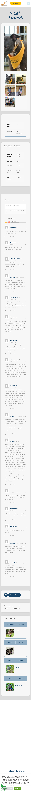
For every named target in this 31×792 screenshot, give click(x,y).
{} (23, 210)
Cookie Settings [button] (7, 788)
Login (24, 200)
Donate (16, 3)
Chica (17, 630)
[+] (6, 212)
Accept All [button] (17, 788)
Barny (17, 667)
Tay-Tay (18, 685)
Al (15, 648)
